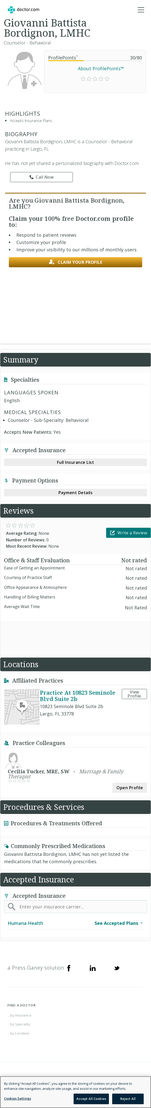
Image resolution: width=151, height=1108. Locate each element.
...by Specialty (19, 1024)
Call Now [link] (41, 177)
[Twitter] (117, 968)
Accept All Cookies (91, 1098)
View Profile (134, 694)
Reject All (128, 1098)
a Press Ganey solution (36, 967)
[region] (75, 1092)
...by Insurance (20, 1015)
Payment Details (75, 492)
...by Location (18, 1033)
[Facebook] (69, 968)
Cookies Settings (17, 1098)
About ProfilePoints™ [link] (101, 68)
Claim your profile (75, 262)
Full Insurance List (75, 462)
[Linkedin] (93, 968)
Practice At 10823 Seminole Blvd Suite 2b (77, 696)
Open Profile (129, 787)
